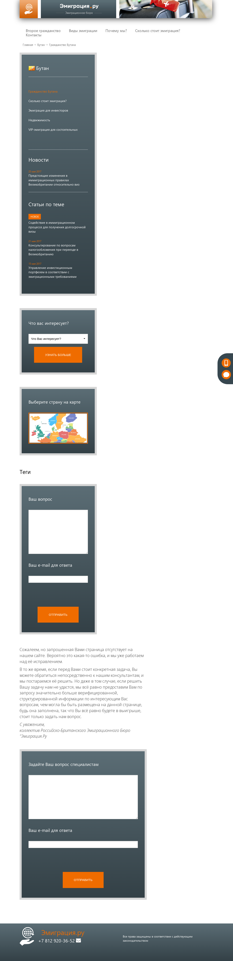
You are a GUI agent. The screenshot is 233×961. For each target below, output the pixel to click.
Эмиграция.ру (62, 932)
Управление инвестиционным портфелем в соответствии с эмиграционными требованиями (52, 272)
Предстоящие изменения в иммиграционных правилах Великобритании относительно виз (53, 179)
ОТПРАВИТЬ (58, 614)
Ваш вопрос (40, 499)
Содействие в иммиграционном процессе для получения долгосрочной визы (57, 226)
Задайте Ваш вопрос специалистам (63, 764)
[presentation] (59, 594)
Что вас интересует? (48, 323)
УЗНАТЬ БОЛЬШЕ (58, 355)
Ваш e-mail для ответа (50, 565)
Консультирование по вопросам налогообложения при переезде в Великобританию (53, 249)
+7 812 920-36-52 (59, 940)
